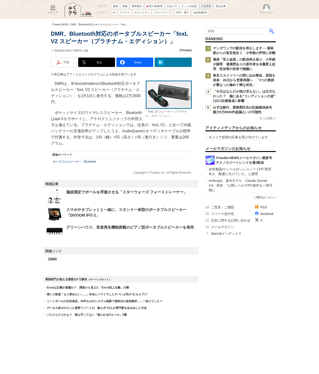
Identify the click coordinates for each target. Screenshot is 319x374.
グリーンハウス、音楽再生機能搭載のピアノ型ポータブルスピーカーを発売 (130, 227)
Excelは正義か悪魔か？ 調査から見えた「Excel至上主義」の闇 (88, 287)
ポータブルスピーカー (67, 161)
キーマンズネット (99, 279)
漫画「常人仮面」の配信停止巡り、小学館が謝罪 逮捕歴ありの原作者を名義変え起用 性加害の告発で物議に (244, 64)
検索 (271, 31)
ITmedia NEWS (60, 24)
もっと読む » (267, 118)
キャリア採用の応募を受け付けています (238, 137)
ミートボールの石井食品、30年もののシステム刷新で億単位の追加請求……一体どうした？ (104, 301)
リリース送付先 (222, 214)
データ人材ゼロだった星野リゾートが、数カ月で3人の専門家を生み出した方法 (97, 308)
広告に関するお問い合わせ (230, 220)
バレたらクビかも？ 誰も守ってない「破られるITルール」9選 (87, 314)
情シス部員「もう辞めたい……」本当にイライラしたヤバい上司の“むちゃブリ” (97, 294)
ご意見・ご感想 (222, 207)
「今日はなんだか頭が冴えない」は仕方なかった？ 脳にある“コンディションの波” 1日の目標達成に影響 (246, 96)
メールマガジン (222, 227)
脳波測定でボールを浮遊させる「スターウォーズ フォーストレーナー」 (126, 192)
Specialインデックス (226, 233)
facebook (267, 214)
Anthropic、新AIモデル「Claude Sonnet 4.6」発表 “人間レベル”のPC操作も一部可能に (241, 185)
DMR (52, 259)
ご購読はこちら (263, 197)
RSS (263, 207)
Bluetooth (90, 161)
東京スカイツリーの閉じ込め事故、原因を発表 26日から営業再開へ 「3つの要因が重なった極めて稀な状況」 (244, 80)
